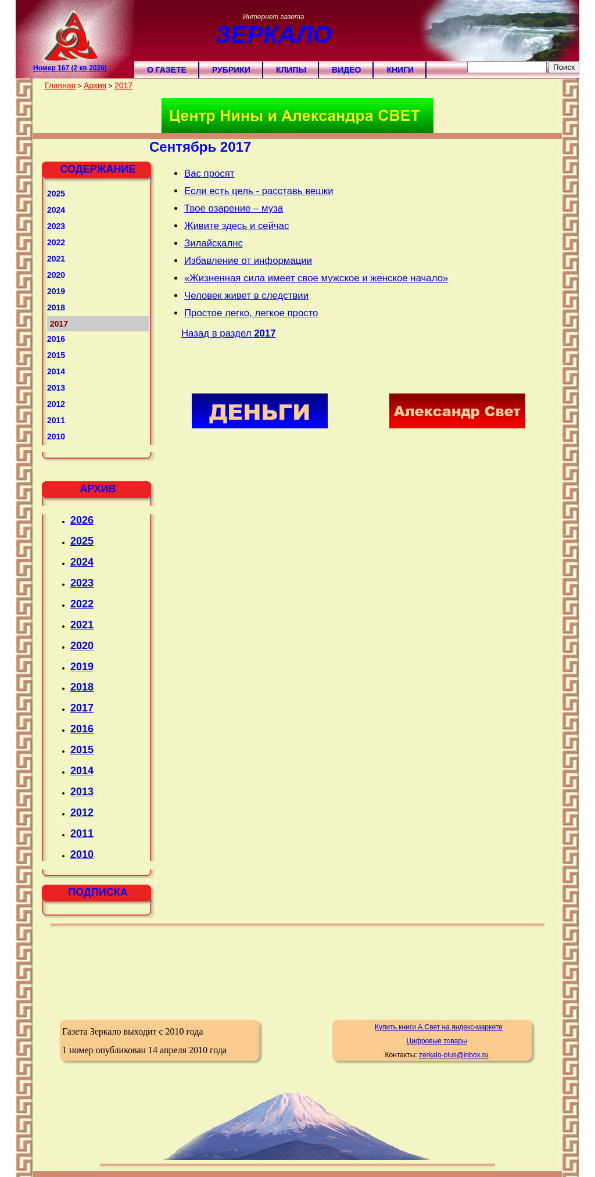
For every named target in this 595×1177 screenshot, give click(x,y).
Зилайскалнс (213, 243)
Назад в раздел (228, 333)
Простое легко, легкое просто (251, 313)
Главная (60, 85)
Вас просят (209, 173)
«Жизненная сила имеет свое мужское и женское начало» (316, 278)
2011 (56, 420)
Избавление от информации (248, 260)
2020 (56, 275)
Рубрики (231, 69)
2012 (56, 404)
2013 (56, 387)
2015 (56, 355)
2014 (56, 371)
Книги (400, 69)
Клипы (291, 69)
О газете (167, 69)
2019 (56, 291)
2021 (56, 258)
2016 (56, 339)
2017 (123, 85)
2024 (56, 209)
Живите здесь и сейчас (236, 225)
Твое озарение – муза (233, 208)
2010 (56, 436)
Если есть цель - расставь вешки (259, 190)
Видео (346, 69)
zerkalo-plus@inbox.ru (454, 1055)
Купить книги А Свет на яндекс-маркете (439, 1027)
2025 (56, 193)
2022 (56, 242)
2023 (56, 226)
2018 (56, 307)
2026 (82, 520)
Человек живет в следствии (246, 295)
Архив (95, 85)
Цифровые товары (436, 1041)
